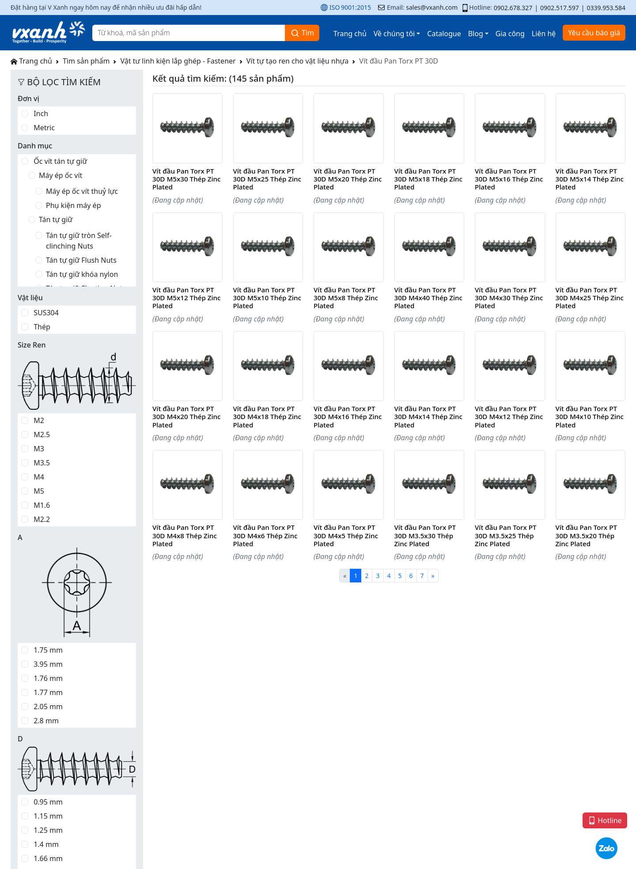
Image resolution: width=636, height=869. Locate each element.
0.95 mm (48, 802)
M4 (39, 477)
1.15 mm (48, 816)
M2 (39, 420)
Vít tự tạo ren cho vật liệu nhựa (297, 61)
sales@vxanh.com (432, 7)
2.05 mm (48, 706)
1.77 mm (48, 692)
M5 (39, 491)
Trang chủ (350, 33)
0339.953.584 (606, 8)
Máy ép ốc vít (60, 175)
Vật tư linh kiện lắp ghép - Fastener (177, 61)
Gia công (510, 33)
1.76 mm (48, 678)
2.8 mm (46, 720)
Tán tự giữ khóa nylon (82, 274)
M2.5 (42, 434)
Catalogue (444, 33)
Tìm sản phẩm (86, 61)
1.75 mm (48, 650)
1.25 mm (48, 830)
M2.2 (42, 519)
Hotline (605, 820)
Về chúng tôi (394, 33)
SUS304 (46, 312)
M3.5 (42, 463)
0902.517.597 (559, 8)
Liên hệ (544, 33)
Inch (41, 113)
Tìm (302, 33)
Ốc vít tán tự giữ (60, 161)
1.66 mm (48, 858)
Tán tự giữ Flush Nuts (81, 260)
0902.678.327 (513, 8)
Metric (44, 127)
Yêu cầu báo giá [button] (594, 33)
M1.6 (42, 505)
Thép (42, 327)
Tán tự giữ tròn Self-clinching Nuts (79, 240)
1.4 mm (46, 844)
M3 (39, 448)
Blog (475, 33)
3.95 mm (48, 664)
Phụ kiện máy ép (73, 205)
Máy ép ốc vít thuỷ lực (82, 191)
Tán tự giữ (55, 219)
